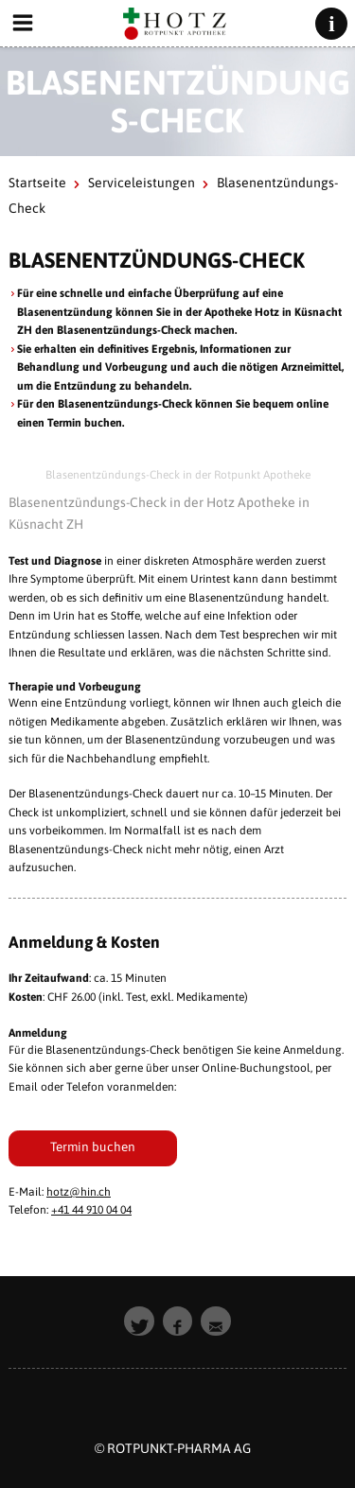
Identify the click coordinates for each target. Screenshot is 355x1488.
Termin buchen (92, 1146)
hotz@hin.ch (78, 1192)
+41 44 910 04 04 (91, 1210)
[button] (139, 1321)
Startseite (37, 182)
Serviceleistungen (141, 182)
